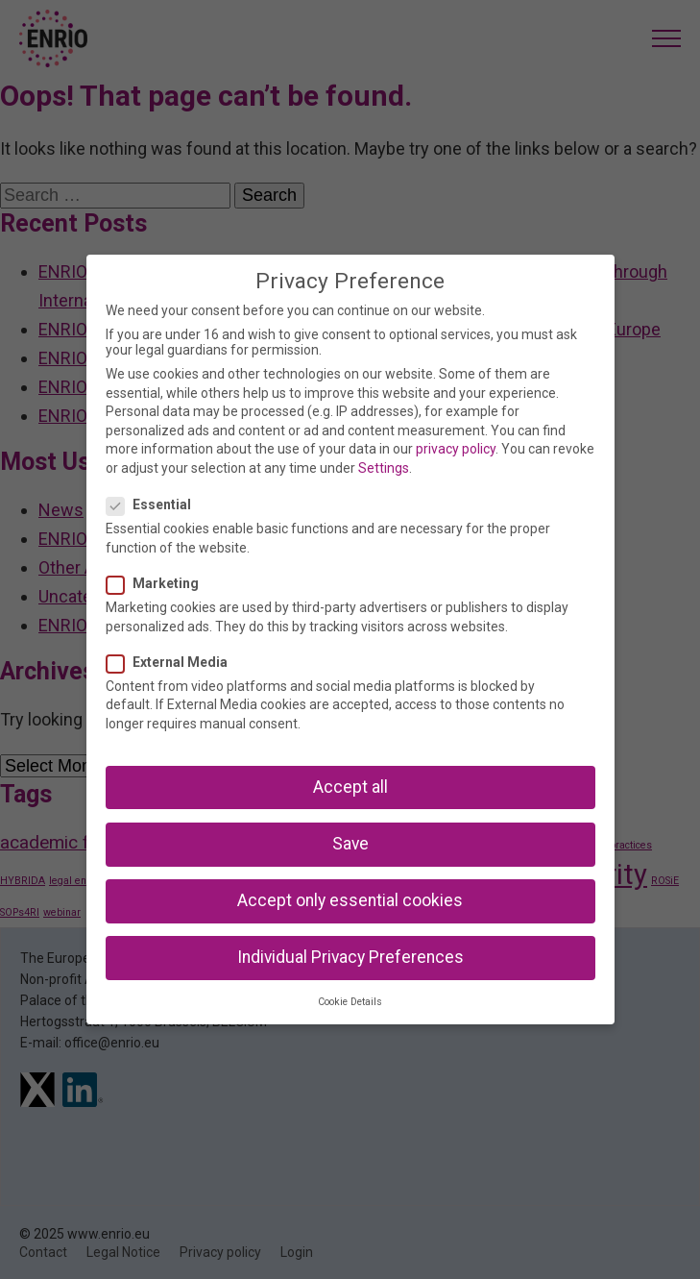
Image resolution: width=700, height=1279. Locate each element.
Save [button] (350, 843)
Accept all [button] (350, 787)
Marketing (158, 583)
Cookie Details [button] (350, 1002)
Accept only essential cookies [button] (350, 900)
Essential (155, 504)
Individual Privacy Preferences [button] (350, 957)
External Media (173, 662)
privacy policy (455, 448)
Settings (383, 468)
